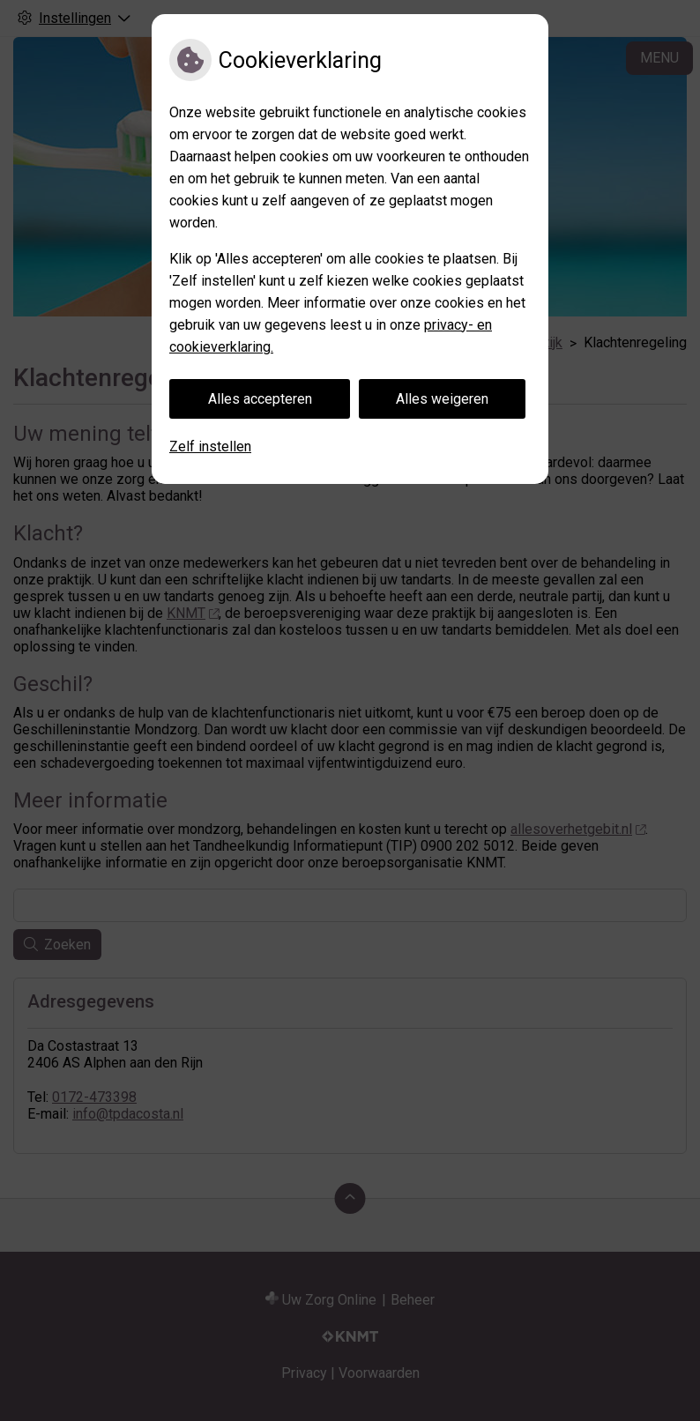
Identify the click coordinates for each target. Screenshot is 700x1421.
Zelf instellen (210, 446)
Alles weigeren (442, 399)
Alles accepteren (260, 399)
